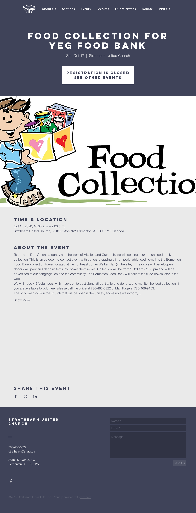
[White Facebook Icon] (11, 481)
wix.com (85, 497)
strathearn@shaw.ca (21, 451)
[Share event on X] (25, 396)
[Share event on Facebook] (16, 396)
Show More (22, 300)
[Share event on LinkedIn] (35, 396)
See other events (98, 77)
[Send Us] (179, 463)
